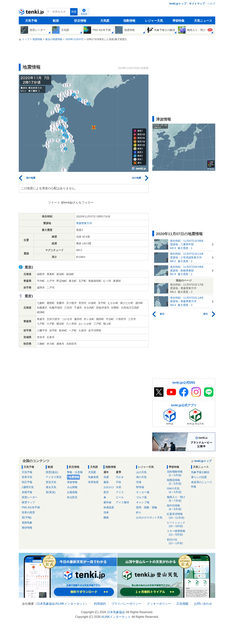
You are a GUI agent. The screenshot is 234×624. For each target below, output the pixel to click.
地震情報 (74, 477)
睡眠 (106, 517)
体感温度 (109, 507)
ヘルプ (211, 3)
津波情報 (72, 482)
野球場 (140, 487)
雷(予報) (26, 517)
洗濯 (106, 477)
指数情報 (129, 20)
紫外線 (107, 502)
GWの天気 (177, 490)
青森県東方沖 (84, 223)
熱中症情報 (177, 507)
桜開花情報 (177, 482)
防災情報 (80, 20)
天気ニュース (203, 20)
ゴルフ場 (141, 497)
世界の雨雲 (28, 512)
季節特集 (178, 20)
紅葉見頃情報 (177, 515)
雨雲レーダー (30, 497)
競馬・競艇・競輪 (146, 507)
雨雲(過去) (52, 472)
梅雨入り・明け (177, 499)
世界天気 (27, 477)
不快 (118, 482)
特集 (193, 486)
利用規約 (100, 603)
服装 (106, 482)
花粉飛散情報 (177, 473)
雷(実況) (50, 492)
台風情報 (72, 492)
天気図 (104, 20)
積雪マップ (28, 502)
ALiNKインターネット (70, 603)
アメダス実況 (54, 477)
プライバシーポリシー (126, 603)
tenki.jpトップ (177, 3)
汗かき (120, 477)
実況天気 (51, 482)
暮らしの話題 (199, 477)
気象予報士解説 (200, 472)
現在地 (84, 14)
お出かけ (109, 487)
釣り (138, 512)
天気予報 (31, 20)
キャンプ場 (142, 502)
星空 (106, 492)
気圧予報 (27, 482)
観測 (56, 20)
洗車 (106, 512)
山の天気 (141, 472)
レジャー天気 (154, 20)
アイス (120, 492)
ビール (120, 497)
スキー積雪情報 (177, 532)
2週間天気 (28, 487)
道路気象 (27, 522)
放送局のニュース (201, 482)
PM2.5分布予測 (31, 507)
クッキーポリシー (159, 603)
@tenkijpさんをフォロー (77, 202)
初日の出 (177, 541)
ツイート (54, 202)
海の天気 (141, 477)
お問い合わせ (203, 603)
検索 (73, 11)
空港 (138, 482)
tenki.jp (32, 12)
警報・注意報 (75, 472)
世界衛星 (93, 482)
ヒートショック (177, 524)
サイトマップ (197, 3)
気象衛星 (93, 477)
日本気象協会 (46, 603)
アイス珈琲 (122, 502)
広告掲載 (182, 603)
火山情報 (72, 487)
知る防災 (72, 497)
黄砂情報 (27, 527)
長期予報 (27, 492)
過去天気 (51, 487)
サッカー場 (142, 492)
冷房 (118, 487)
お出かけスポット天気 (149, 517)
